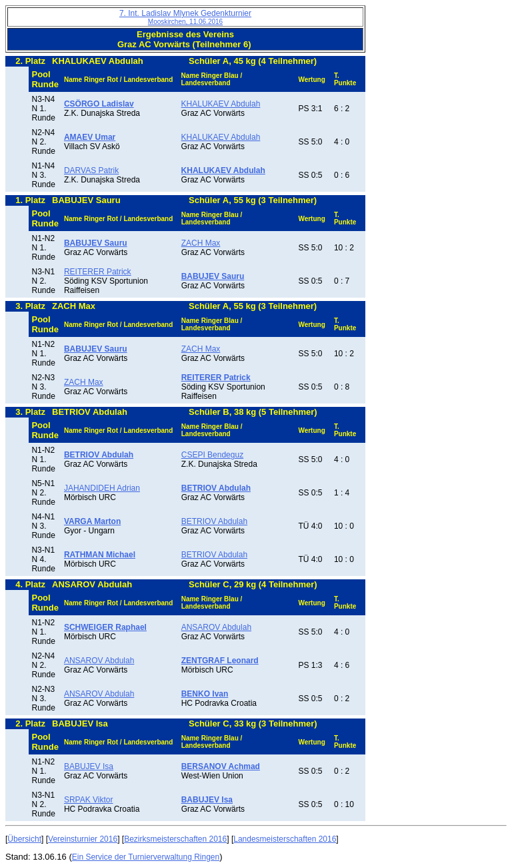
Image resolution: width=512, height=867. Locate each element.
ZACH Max (201, 243)
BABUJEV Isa (88, 766)
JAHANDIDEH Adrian (102, 488)
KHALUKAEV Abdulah (221, 104)
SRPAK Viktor (88, 799)
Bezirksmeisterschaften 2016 (175, 839)
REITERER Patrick (97, 271)
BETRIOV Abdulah (214, 521)
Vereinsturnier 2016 (82, 839)
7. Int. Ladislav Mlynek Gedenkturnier (185, 17)
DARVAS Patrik (91, 170)
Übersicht (24, 839)
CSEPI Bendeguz (212, 454)
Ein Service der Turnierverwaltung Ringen (145, 857)
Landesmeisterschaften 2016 (284, 839)
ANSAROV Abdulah (216, 627)
